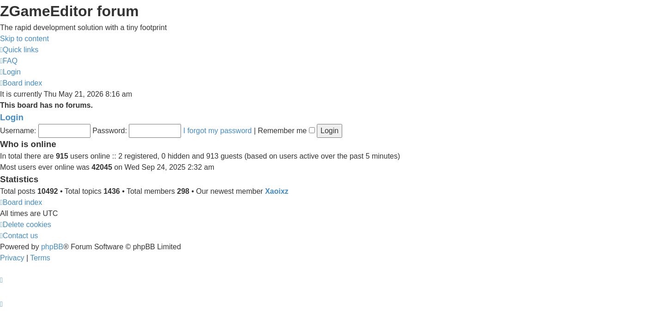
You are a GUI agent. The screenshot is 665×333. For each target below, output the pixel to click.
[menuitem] (9, 61)
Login (12, 117)
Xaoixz (277, 191)
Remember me (286, 131)
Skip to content (24, 39)
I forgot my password (217, 131)
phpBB (52, 247)
